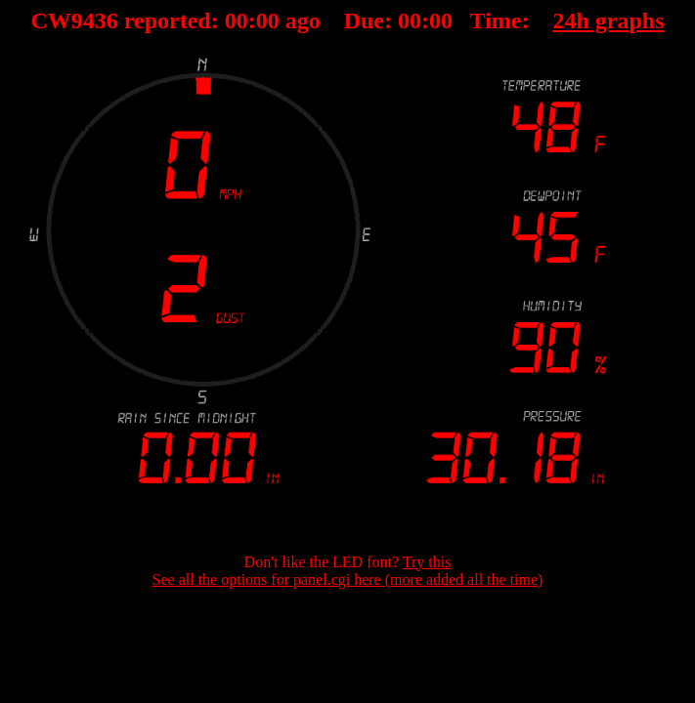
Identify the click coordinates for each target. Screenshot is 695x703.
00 (236, 20)
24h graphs (608, 20)
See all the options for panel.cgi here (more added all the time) (347, 579)
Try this (427, 562)
